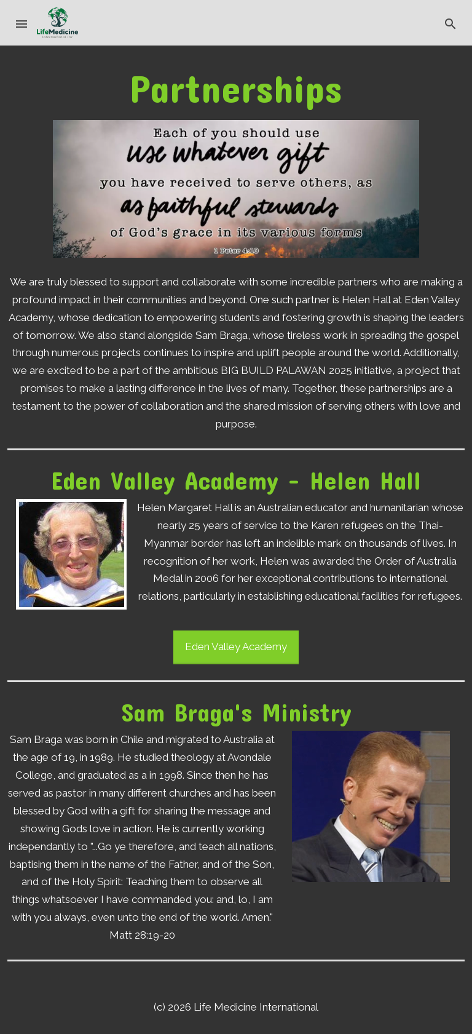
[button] (22, 22)
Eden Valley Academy (236, 646)
